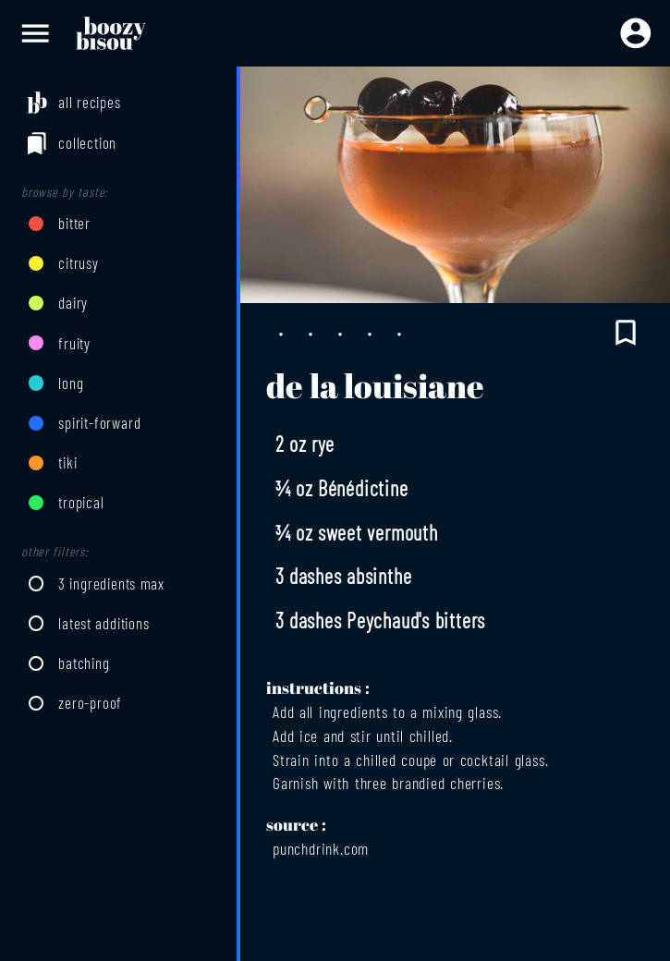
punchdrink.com (321, 848)
